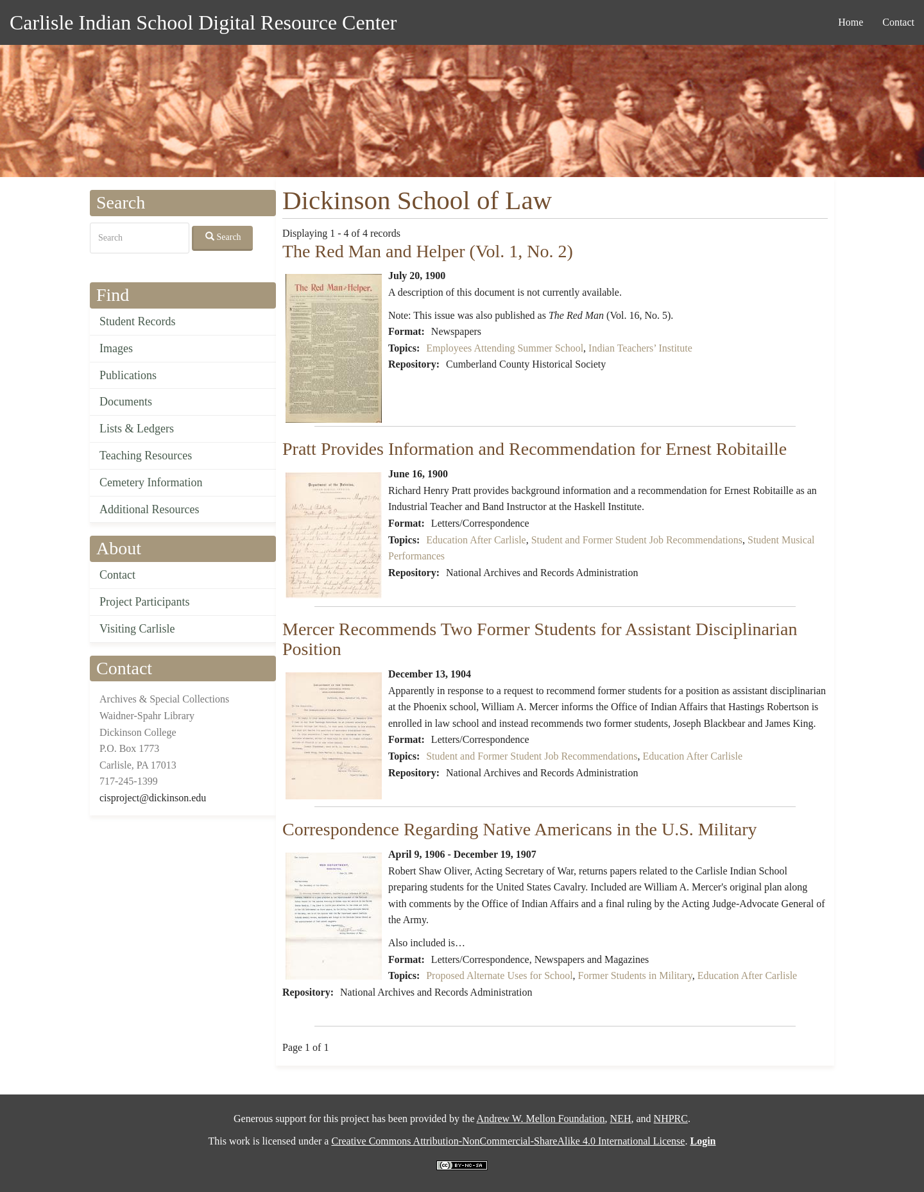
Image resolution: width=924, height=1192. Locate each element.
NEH (620, 1118)
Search (223, 237)
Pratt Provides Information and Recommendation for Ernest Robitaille (534, 449)
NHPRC (671, 1118)
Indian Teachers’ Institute (640, 348)
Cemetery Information (150, 482)
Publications (128, 375)
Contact (898, 22)
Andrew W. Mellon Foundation (541, 1118)
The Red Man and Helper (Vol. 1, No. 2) (427, 251)
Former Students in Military (635, 975)
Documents (125, 401)
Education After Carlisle (476, 539)
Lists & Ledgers (136, 428)
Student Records (137, 321)
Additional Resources (149, 509)
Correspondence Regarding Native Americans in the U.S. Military (519, 829)
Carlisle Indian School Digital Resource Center (203, 22)
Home (850, 22)
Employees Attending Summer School (504, 348)
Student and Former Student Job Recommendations (636, 539)
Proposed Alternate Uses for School (499, 975)
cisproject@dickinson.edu (152, 797)
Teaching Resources (145, 455)
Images (116, 348)
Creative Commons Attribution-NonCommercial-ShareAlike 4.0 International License (508, 1141)
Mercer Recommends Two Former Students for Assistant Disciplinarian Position (539, 639)
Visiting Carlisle (137, 628)
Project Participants (144, 601)
